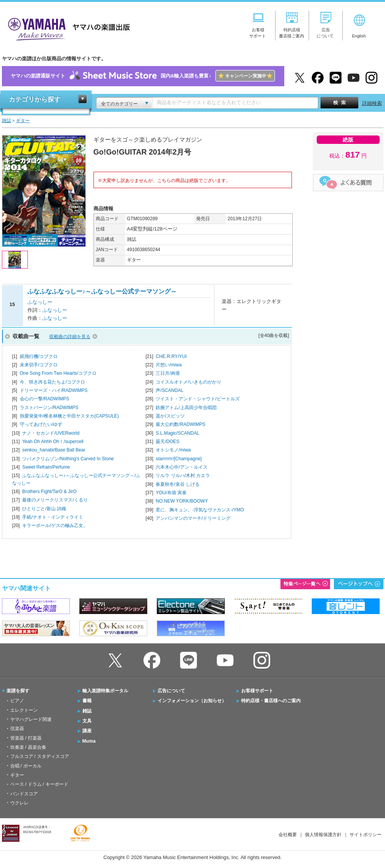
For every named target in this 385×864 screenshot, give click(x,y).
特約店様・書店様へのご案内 (271, 700)
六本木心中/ (181, 467)
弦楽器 (17, 728)
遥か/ (170, 416)
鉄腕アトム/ (186, 407)
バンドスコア (24, 793)
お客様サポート (257, 690)
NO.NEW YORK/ (182, 501)
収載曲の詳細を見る (69, 336)
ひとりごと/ (44, 508)
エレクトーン (24, 710)
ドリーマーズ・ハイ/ (54, 390)
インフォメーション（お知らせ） (192, 700)
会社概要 (288, 834)
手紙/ (52, 517)
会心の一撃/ (44, 398)
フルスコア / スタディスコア (39, 756)
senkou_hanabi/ (53, 450)
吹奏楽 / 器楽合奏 (28, 747)
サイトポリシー (366, 834)
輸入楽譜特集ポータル (105, 690)
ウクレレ (19, 803)
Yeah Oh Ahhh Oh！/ (53, 441)
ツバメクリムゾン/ (68, 458)
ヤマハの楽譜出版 (67, 28)
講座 (87, 730)
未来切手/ (39, 365)
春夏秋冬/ (178, 484)
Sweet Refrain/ (46, 467)
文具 (87, 721)
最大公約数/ (180, 424)
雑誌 (87, 711)
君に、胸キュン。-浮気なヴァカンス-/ (200, 510)
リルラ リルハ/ (183, 475)
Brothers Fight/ (49, 491)
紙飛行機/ (39, 356)
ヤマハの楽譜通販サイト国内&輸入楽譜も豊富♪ (143, 76)
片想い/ (169, 365)
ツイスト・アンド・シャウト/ (197, 398)
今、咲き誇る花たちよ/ (52, 382)
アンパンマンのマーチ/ (193, 518)
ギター (17, 775)
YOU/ (171, 492)
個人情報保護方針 (323, 834)
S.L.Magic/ (177, 433)
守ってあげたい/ (41, 424)
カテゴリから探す (35, 99)
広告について (171, 690)
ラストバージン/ (49, 407)
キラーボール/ (54, 525)
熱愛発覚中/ (69, 416)
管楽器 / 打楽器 (26, 738)
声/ (169, 390)
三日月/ (168, 373)
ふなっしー (39, 302)
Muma (89, 741)
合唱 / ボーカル (26, 766)
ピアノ (17, 700)
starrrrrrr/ (178, 458)
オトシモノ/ (173, 450)
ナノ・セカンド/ (50, 433)
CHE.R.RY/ (171, 356)
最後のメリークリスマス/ (54, 500)
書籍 (87, 700)
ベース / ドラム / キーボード (39, 784)
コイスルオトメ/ (188, 382)
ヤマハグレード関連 (31, 719)
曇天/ (167, 441)
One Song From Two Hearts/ (58, 373)
